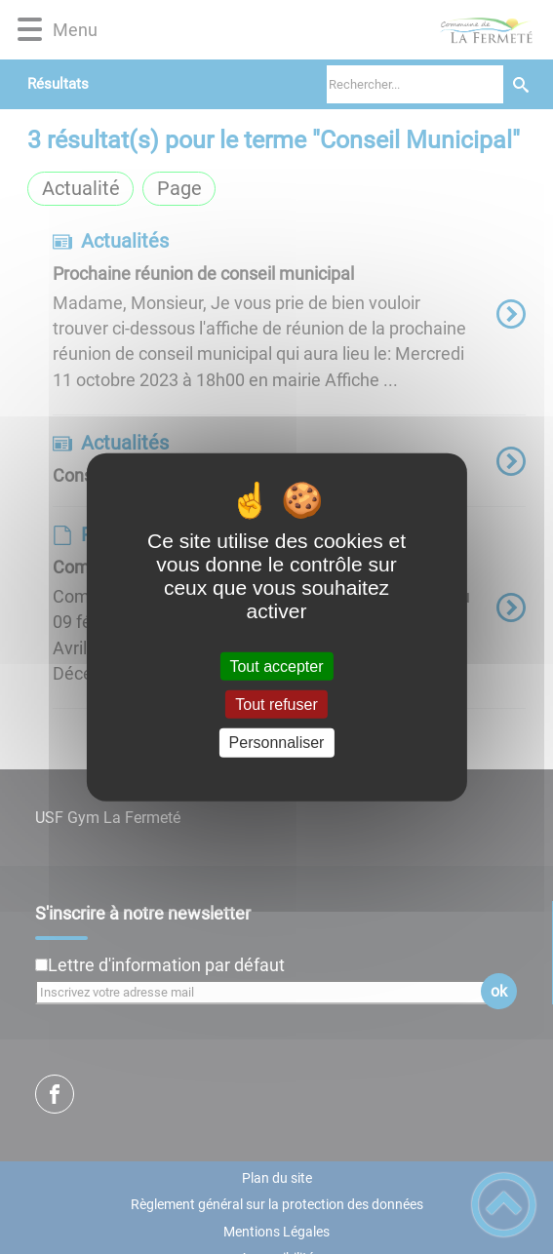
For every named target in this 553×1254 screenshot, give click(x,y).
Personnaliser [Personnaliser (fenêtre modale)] (277, 742)
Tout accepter (276, 666)
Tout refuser (276, 704)
